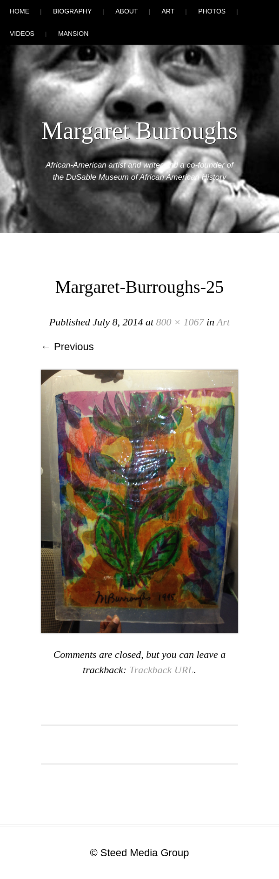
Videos (22, 33)
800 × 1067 (180, 322)
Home (19, 11)
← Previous (67, 346)
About (126, 11)
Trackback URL (161, 670)
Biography (72, 11)
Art (168, 11)
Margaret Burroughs (139, 130)
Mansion (73, 33)
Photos (212, 11)
